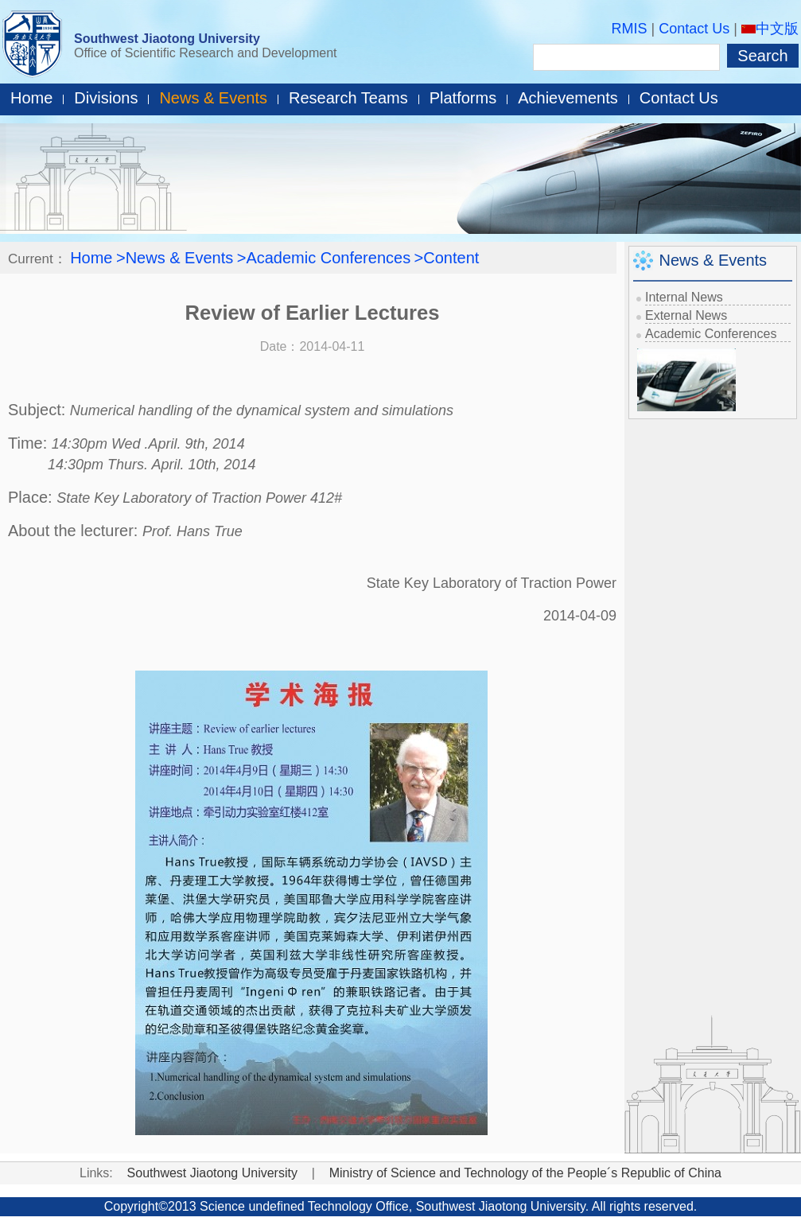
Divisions (106, 98)
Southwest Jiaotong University (167, 38)
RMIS (629, 29)
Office (392, 1206)
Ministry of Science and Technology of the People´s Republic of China (525, 1173)
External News (686, 315)
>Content (447, 257)
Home (31, 98)
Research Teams (348, 98)
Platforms (463, 98)
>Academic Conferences (323, 257)
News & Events (213, 98)
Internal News (684, 297)
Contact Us (694, 29)
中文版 (770, 29)
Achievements (568, 98)
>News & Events (174, 257)
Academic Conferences (710, 333)
